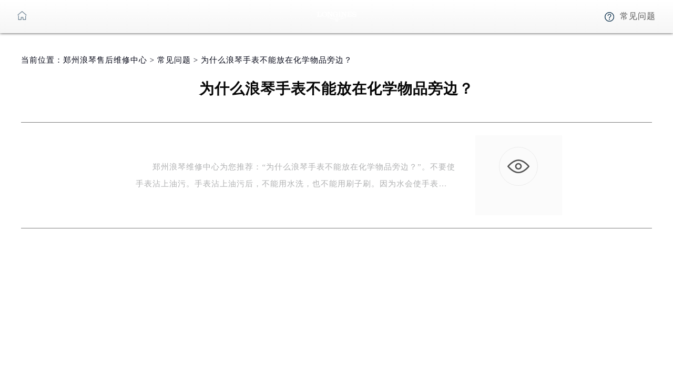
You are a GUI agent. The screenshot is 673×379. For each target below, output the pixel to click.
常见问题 (174, 60)
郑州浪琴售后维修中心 (105, 60)
